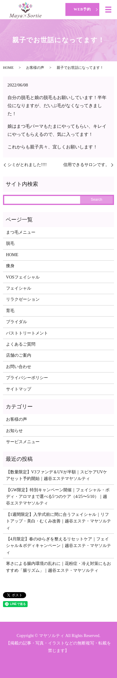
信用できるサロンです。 (86, 164)
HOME (8, 68)
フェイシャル (18, 288)
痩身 (10, 266)
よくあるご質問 (20, 344)
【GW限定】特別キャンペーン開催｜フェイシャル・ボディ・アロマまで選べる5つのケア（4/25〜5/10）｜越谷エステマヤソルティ (58, 497)
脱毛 (10, 243)
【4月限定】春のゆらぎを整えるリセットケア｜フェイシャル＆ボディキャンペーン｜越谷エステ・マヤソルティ (58, 546)
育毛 (10, 310)
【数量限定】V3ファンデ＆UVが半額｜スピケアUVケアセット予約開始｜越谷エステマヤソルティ (56, 475)
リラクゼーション (23, 299)
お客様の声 (35, 68)
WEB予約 (82, 9)
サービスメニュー (23, 442)
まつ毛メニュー (20, 232)
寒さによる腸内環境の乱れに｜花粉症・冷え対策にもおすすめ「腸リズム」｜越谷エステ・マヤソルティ (58, 566)
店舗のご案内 (18, 355)
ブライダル (16, 322)
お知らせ (14, 430)
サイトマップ (18, 389)
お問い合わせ (18, 366)
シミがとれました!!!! (27, 164)
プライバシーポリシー (27, 378)
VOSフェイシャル (23, 277)
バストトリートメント (27, 333)
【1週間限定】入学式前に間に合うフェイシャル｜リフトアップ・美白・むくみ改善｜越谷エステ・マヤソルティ (58, 521)
